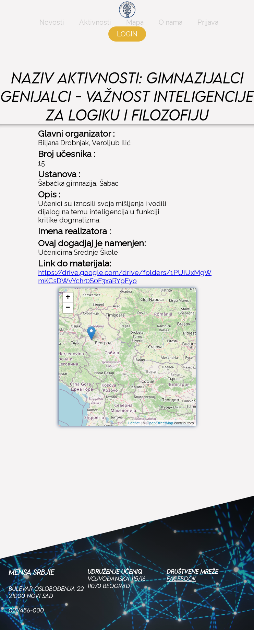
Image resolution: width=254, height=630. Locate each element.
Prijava (207, 31)
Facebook (181, 540)
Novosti (51, 31)
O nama (170, 31)
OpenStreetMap (159, 423)
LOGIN (127, 43)
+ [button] (67, 298)
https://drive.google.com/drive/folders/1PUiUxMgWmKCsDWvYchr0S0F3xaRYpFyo (124, 276)
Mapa (135, 31)
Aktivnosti (95, 31)
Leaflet (134, 423)
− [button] (67, 308)
